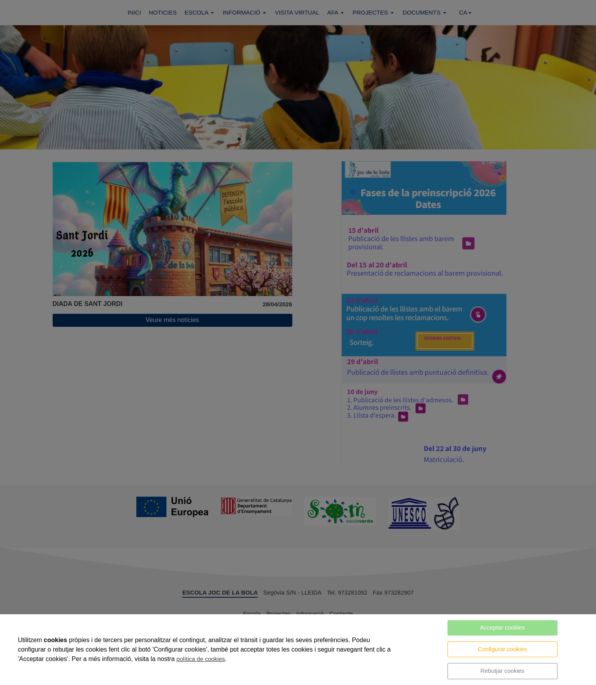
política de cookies (200, 659)
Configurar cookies (502, 649)
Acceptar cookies (502, 627)
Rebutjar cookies (502, 670)
